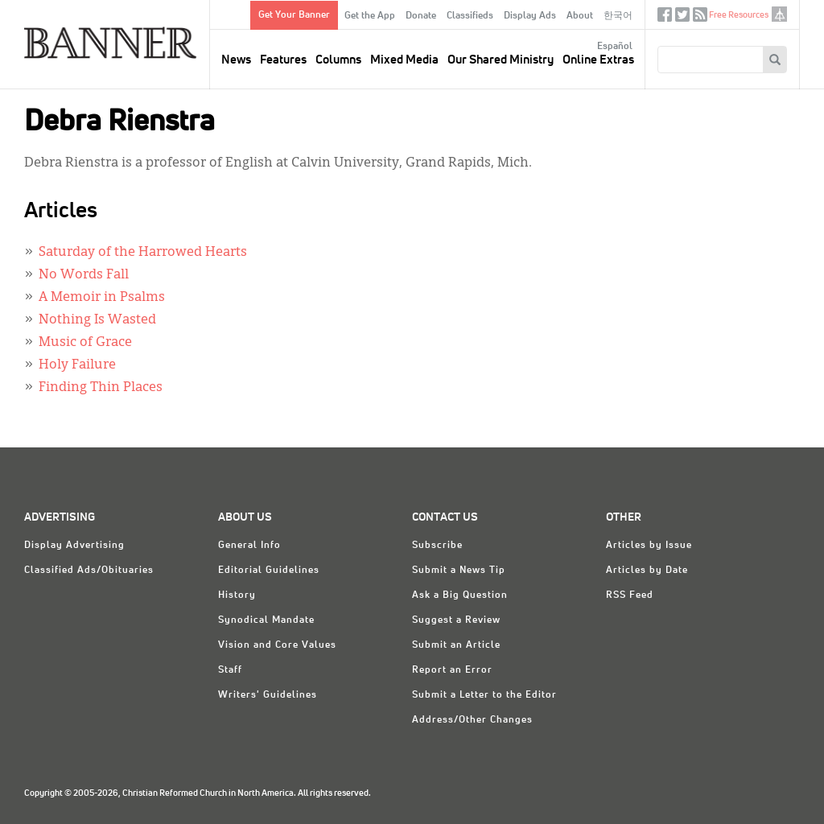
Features (283, 60)
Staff (230, 670)
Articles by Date (647, 570)
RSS (700, 18)
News (236, 60)
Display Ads (530, 16)
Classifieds (470, 16)
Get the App (369, 16)
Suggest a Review (456, 620)
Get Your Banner (294, 15)
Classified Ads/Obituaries (89, 570)
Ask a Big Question (460, 595)
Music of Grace (85, 342)
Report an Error (452, 670)
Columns (338, 60)
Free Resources (738, 14)
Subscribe (437, 545)
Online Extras (598, 60)
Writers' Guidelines (267, 695)
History (237, 595)
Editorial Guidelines (268, 570)
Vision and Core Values (277, 645)
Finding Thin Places (101, 387)
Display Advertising (74, 545)
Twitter (682, 18)
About (579, 16)
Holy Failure (77, 365)
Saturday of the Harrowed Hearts (143, 252)
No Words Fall (84, 275)
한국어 (618, 16)
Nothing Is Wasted (97, 320)
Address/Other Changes (472, 720)
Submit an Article (456, 645)
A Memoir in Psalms (102, 297)
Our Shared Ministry (500, 60)
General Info (249, 545)
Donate (421, 16)
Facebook (664, 18)
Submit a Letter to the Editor (484, 695)
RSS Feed (629, 595)
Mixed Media (404, 60)
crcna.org (779, 14)
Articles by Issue (649, 545)
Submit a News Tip (458, 570)
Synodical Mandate (266, 620)
